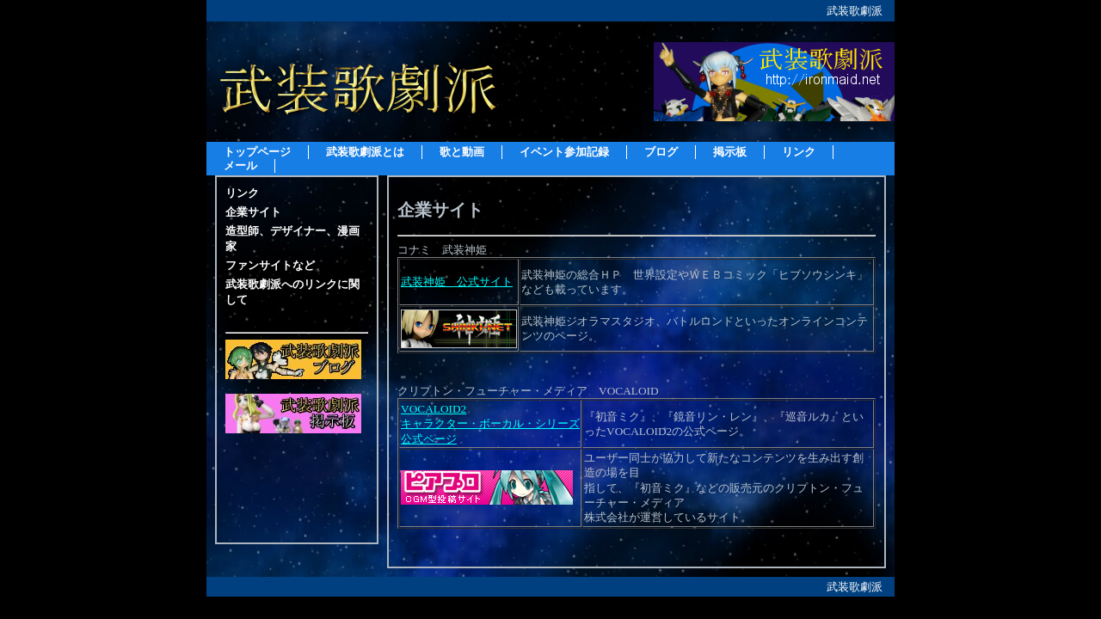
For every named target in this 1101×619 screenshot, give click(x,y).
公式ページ (429, 438)
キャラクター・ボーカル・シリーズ (490, 423)
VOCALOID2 (433, 408)
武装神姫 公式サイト (457, 281)
